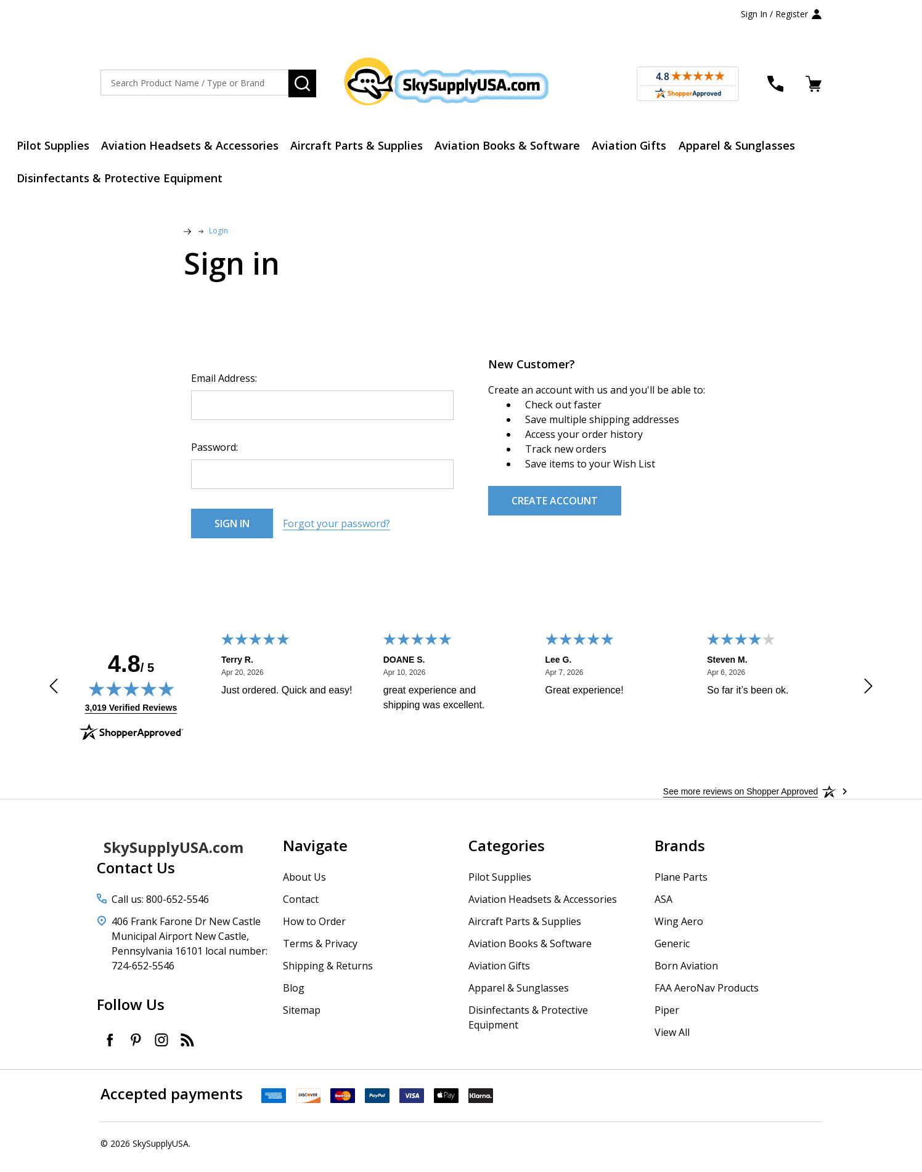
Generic (672, 951)
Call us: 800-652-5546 (160, 906)
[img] (131, 696)
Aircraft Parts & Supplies (373, 147)
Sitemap (301, 1017)
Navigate (315, 853)
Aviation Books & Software (529, 147)
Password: (214, 454)
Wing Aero (679, 929)
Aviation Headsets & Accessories (201, 147)
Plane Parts (681, 884)
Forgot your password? (336, 531)
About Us (304, 884)
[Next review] (868, 695)
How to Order (314, 929)
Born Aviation (686, 973)
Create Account (555, 508)
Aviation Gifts (656, 147)
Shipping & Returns (328, 973)
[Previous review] (53, 695)
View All (672, 1039)
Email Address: (224, 385)
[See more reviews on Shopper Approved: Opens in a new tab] (740, 799)
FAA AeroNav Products (707, 995)
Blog (293, 995)
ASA (663, 906)
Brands (680, 853)
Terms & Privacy (320, 951)
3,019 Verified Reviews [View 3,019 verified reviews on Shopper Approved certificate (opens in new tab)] (131, 714)
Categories (506, 853)
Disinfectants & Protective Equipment (125, 183)
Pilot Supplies (58, 147)
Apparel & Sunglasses (769, 147)
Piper (667, 1017)
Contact (301, 906)
